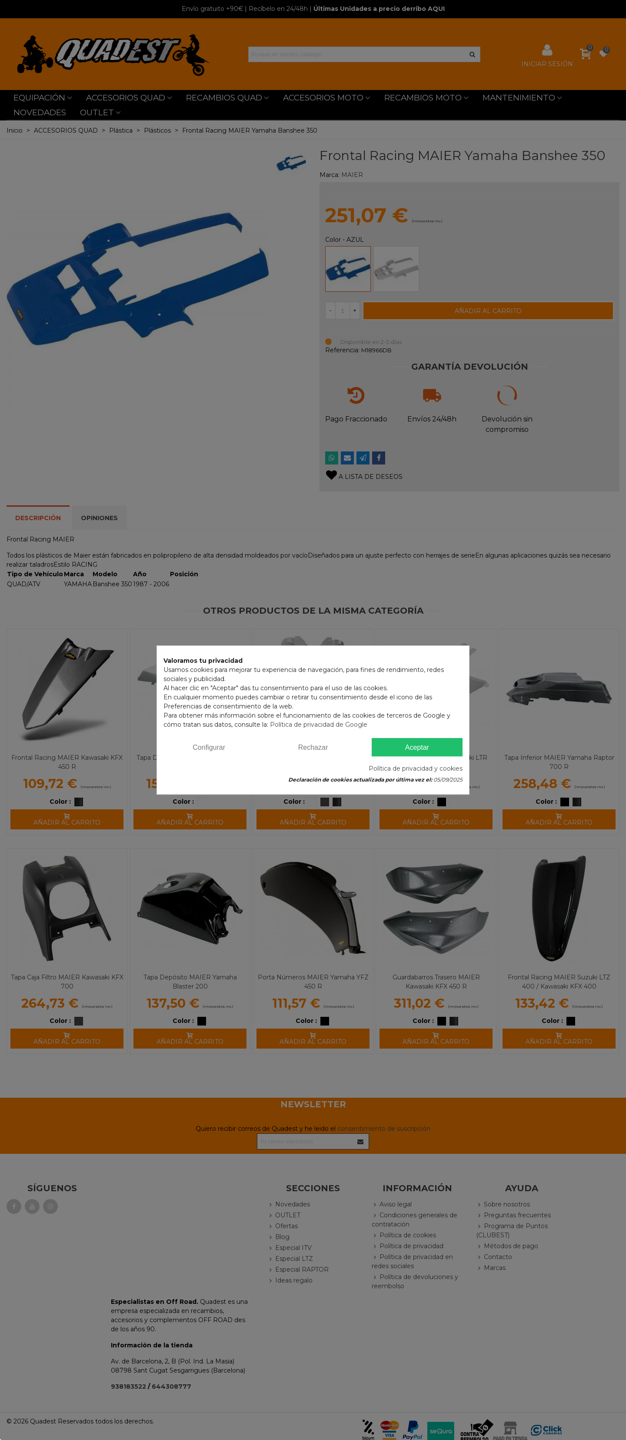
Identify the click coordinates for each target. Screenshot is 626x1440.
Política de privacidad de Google (318, 724)
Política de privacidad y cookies (416, 768)
